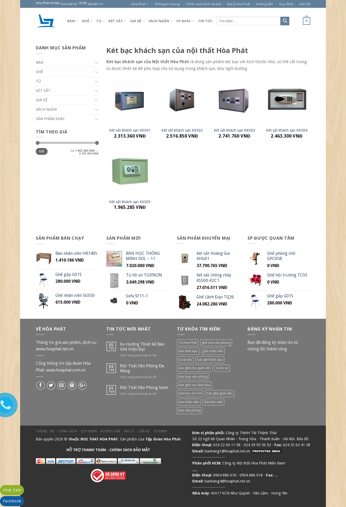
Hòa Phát (140, 4)
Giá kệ (137, 21)
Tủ (100, 21)
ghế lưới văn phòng (216, 343)
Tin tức (205, 21)
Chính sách (67, 431)
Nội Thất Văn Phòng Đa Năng (142, 368)
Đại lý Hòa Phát (238, 4)
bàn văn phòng (189, 410)
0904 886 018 (224, 475)
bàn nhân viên (188, 402)
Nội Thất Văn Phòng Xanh (144, 387)
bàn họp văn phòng (192, 377)
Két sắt (117, 21)
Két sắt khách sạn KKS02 (182, 130)
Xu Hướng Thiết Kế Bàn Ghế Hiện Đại (142, 347)
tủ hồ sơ (222, 368)
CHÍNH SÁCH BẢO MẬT (129, 450)
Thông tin (45, 431)
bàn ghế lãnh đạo (210, 360)
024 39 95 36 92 (257, 445)
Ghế (87, 21)
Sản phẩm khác (50, 119)
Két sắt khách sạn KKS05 (130, 202)
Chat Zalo (12, 490)
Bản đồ (303, 439)
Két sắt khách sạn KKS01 (130, 130)
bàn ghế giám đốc (219, 393)
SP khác (185, 21)
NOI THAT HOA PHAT (99, 439)
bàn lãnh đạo (188, 351)
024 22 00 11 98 (226, 445)
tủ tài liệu (185, 360)
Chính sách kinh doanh (203, 4)
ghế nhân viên (213, 351)
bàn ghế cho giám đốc (194, 368)
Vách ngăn (160, 21)
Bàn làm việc (213, 402)
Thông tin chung (167, 4)
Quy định (286, 4)
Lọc (41, 151)
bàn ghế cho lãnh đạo (194, 385)
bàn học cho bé (189, 393)
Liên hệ (304, 4)
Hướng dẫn (264, 4)
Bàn (72, 21)
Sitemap (160, 431)
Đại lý (129, 431)
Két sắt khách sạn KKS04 (286, 130)
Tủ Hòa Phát (187, 343)
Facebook (12, 501)
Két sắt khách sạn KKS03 (234, 130)
